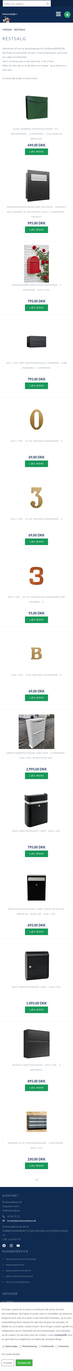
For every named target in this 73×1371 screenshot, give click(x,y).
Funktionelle (47, 1346)
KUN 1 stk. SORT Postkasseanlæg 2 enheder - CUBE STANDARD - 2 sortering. (36, 365)
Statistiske (64, 1346)
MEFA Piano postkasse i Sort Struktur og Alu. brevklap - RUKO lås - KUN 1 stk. (36, 911)
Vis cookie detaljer (11, 1354)
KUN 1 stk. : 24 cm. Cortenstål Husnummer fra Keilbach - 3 (36, 599)
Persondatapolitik (15, 1265)
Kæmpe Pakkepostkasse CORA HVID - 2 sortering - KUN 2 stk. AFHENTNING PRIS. (36, 755)
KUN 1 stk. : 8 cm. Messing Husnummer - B (37, 675)
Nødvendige (11, 1346)
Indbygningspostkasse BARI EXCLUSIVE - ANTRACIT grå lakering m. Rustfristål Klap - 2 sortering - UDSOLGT (36, 212)
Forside (7, 29)
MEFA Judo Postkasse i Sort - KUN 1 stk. (36, 831)
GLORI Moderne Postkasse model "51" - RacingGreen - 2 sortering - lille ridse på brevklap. (36, 134)
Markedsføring (29, 1346)
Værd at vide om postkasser (19, 1276)
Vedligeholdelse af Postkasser (21, 1259)
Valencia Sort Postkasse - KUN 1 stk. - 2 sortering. (36, 1067)
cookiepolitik (60, 1334)
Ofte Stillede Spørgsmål (18, 1282)
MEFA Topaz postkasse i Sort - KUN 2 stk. (36, 987)
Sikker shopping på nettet (18, 1271)
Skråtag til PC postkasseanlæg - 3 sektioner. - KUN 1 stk (36, 1145)
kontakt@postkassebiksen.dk (21, 1220)
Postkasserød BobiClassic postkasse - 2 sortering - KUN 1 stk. (36, 287)
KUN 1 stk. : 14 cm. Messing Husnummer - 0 (36, 441)
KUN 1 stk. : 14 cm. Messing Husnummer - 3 (36, 519)
